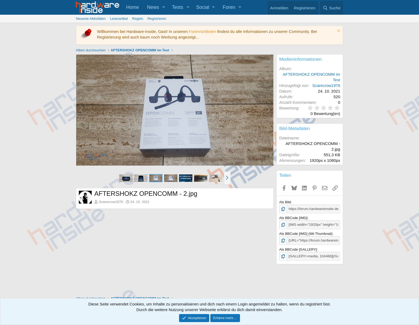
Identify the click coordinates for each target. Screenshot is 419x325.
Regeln (137, 19)
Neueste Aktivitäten (91, 19)
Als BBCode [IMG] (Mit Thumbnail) (305, 233)
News (153, 7)
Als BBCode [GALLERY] (298, 249)
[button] (164, 7)
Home (132, 7)
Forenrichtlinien (202, 31)
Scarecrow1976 (111, 202)
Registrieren (157, 19)
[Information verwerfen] (338, 31)
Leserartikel (119, 19)
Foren (229, 7)
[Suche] (331, 8)
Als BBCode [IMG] (293, 218)
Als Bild (285, 202)
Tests (177, 7)
